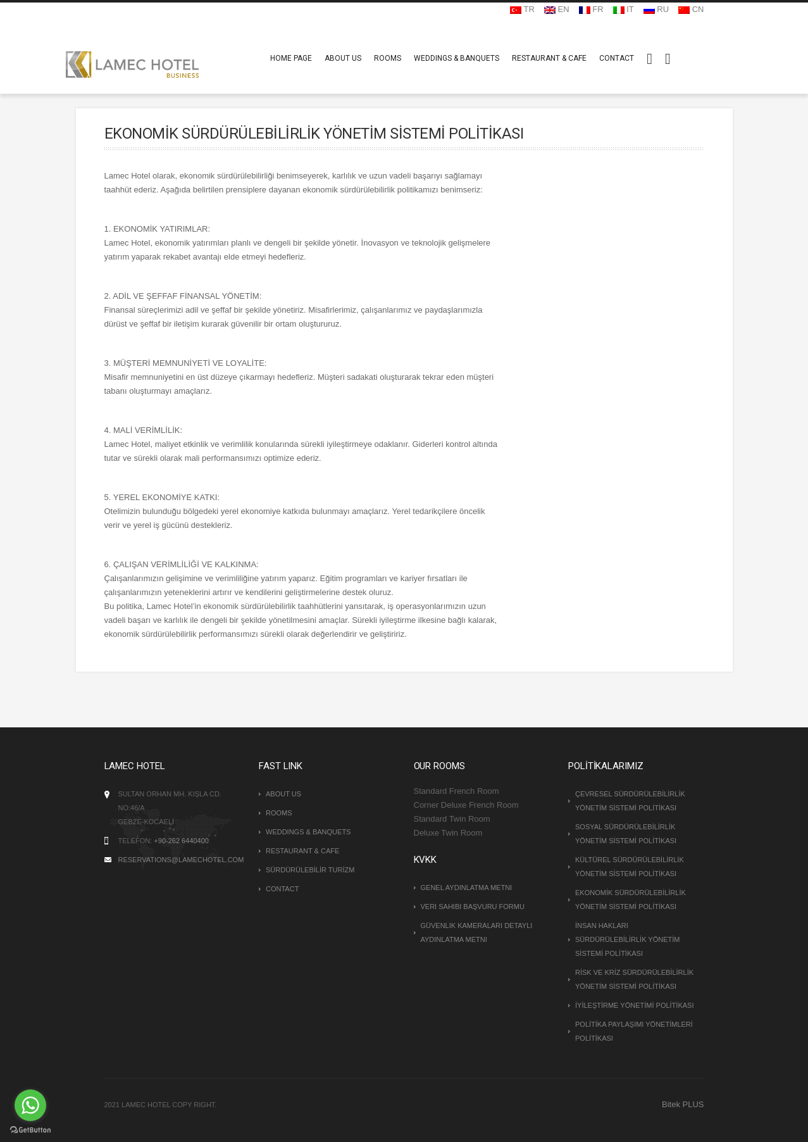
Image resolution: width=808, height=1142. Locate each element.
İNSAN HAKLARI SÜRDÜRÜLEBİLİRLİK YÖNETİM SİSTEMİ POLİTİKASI (627, 939)
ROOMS (387, 58)
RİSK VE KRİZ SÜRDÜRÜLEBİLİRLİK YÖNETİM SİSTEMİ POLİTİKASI (634, 979)
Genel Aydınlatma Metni (467, 887)
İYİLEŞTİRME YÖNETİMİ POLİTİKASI (634, 1005)
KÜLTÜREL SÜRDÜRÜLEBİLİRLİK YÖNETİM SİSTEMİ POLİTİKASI (629, 866)
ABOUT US (343, 58)
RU (656, 9)
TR (522, 9)
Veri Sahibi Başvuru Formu (473, 906)
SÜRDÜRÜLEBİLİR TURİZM (310, 870)
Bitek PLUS (683, 1104)
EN (556, 9)
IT (623, 9)
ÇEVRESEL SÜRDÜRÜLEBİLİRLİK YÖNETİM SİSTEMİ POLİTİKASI (630, 801)
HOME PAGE (291, 58)
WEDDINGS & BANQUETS (456, 58)
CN (691, 9)
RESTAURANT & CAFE (549, 58)
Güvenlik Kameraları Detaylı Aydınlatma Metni (477, 932)
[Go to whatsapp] (30, 1105)
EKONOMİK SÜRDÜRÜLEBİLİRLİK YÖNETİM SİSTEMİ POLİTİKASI (630, 899)
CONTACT (616, 58)
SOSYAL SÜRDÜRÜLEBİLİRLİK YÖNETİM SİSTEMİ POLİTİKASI (625, 833)
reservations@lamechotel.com (181, 859)
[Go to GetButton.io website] (30, 1129)
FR (591, 9)
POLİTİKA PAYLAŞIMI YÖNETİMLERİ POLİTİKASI (634, 1031)
